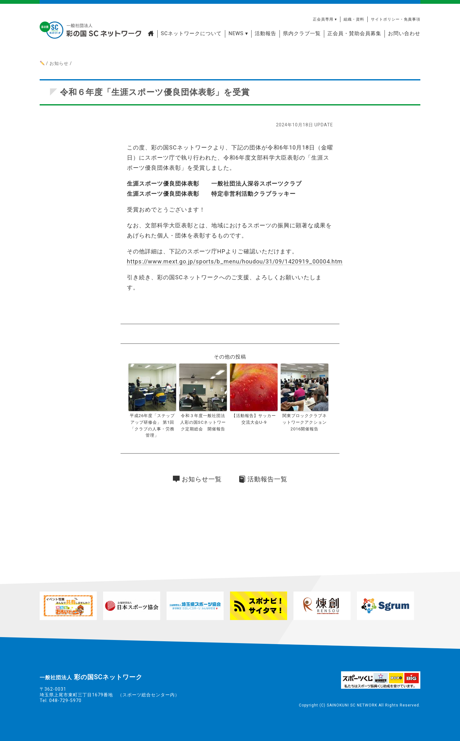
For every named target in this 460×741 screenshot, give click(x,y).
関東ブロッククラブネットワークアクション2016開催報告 (304, 422)
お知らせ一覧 (197, 479)
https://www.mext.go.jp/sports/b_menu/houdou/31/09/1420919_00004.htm (235, 261)
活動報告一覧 (263, 479)
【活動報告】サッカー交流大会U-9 (254, 419)
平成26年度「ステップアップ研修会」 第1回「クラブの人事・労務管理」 (152, 425)
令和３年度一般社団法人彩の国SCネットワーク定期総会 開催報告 (203, 422)
